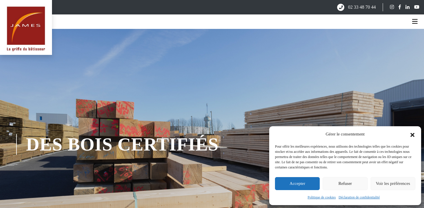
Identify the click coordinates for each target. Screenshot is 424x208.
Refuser (345, 183)
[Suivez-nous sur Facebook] (397, 7)
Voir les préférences (393, 183)
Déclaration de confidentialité (359, 197)
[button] (412, 134)
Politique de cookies (322, 197)
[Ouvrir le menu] (414, 21)
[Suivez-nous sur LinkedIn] (405, 7)
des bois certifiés (122, 144)
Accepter (297, 183)
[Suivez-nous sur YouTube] (414, 7)
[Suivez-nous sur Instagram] (389, 7)
